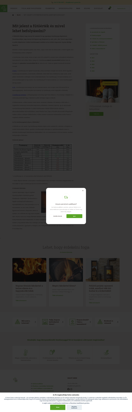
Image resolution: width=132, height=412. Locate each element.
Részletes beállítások (74, 407)
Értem (57, 407)
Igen (74, 216)
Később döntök (57, 216)
